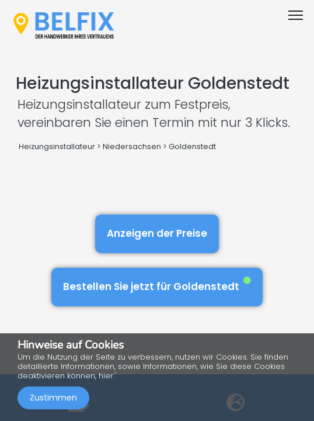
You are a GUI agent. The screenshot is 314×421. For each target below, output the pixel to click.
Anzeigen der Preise (157, 233)
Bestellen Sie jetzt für (157, 285)
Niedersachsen (132, 146)
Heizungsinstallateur (57, 146)
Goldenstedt (192, 146)
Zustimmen (53, 397)
